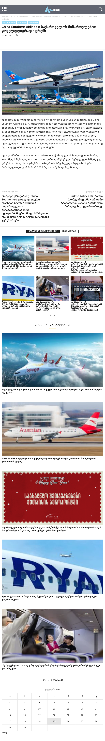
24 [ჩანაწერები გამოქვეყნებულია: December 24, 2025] (39, 721)
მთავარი (6, 16)
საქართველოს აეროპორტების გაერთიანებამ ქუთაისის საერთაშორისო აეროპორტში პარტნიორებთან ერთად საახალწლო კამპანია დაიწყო (87, 267)
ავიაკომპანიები (20, 16)
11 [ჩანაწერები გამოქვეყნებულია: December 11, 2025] (54, 709)
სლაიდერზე (33, 22)
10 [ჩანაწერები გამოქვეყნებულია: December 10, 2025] (39, 709)
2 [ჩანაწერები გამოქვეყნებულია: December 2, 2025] (24, 702)
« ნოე (4, 732)
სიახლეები (22, 22)
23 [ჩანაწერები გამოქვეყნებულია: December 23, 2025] (24, 721)
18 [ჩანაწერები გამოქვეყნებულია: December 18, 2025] (54, 715)
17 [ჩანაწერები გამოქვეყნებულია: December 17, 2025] (39, 715)
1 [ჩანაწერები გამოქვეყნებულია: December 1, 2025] (9, 702)
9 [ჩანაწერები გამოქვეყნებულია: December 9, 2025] (24, 709)
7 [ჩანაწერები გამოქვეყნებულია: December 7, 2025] (96, 702)
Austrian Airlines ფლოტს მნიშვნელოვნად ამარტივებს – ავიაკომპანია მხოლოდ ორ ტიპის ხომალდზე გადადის (52, 265)
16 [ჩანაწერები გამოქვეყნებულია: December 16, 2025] (24, 715)
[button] (100, 9)
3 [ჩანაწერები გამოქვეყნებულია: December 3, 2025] (39, 702)
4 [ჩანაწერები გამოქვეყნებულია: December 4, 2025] (54, 702)
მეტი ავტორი (69, 231)
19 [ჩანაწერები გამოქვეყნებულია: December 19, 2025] (68, 715)
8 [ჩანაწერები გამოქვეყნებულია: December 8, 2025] (9, 709)
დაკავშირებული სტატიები (43, 231)
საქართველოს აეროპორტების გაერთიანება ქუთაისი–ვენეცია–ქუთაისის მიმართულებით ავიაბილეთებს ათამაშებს (86, 306)
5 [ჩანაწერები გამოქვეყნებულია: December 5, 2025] (68, 702)
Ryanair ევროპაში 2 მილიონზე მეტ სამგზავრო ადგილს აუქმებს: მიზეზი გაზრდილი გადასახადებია (17, 305)
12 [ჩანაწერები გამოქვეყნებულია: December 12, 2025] (68, 709)
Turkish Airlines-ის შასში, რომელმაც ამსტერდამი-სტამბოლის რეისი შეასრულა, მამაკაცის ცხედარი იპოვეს (81, 202)
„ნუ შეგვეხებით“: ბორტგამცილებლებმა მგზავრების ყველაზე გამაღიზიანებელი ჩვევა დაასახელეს (48, 306)
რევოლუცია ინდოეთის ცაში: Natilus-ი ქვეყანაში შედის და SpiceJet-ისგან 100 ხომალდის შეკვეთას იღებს (17, 265)
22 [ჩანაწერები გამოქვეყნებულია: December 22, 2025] (10, 721)
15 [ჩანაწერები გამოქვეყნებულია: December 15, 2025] (10, 715)
